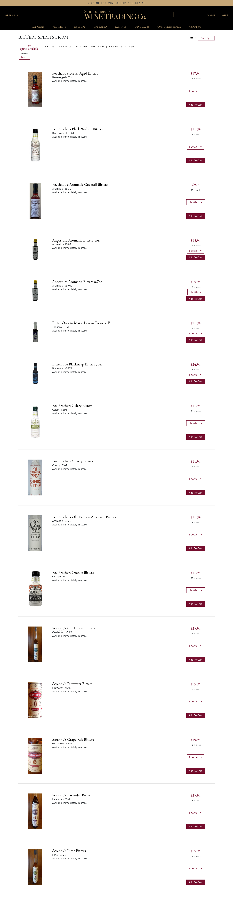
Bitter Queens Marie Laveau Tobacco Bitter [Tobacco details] (84, 323)
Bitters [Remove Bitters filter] (24, 57)
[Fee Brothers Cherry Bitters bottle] (35, 477)
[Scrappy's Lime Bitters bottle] (35, 866)
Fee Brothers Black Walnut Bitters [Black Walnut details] (77, 129)
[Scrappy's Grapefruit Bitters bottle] (35, 755)
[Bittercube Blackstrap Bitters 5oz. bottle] (35, 373)
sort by (205, 38)
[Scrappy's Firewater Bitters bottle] (35, 700)
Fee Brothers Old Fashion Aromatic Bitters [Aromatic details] (84, 517)
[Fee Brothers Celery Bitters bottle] (35, 421)
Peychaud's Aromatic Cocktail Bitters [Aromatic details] (80, 184)
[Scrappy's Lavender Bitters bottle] (35, 811)
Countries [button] (81, 46)
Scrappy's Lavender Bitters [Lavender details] (72, 795)
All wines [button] (38, 26)
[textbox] (187, 14)
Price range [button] (115, 46)
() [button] (225, 15)
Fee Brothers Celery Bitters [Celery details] (72, 405)
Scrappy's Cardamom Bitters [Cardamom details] (73, 628)
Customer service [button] (169, 26)
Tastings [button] (120, 26)
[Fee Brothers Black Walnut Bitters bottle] (35, 145)
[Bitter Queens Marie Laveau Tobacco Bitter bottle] (35, 331)
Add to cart (195, 104)
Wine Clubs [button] (142, 26)
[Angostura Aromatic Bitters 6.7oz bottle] (35, 290)
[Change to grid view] (194, 38)
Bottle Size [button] (98, 46)
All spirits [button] (59, 26)
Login (212, 15)
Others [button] (130, 46)
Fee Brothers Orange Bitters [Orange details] (73, 572)
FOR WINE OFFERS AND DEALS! (116, 3)
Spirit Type (24, 53)
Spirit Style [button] (65, 46)
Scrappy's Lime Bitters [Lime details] (69, 850)
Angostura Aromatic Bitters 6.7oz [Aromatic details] (77, 281)
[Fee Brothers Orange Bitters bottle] (35, 588)
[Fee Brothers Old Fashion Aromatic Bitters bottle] (35, 533)
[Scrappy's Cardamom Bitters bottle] (35, 644)
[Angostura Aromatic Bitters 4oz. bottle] (35, 249)
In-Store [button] (79, 26)
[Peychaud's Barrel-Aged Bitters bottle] (35, 89)
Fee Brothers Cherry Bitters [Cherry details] (72, 461)
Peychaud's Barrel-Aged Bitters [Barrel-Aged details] (75, 73)
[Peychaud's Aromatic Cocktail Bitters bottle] (35, 200)
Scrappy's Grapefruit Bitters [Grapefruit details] (73, 739)
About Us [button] (195, 26)
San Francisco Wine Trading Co (115, 15)
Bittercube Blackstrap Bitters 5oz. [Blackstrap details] (77, 364)
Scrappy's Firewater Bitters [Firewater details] (72, 684)
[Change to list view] (191, 38)
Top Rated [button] (100, 26)
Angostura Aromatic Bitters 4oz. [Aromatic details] (76, 240)
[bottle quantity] (195, 91)
